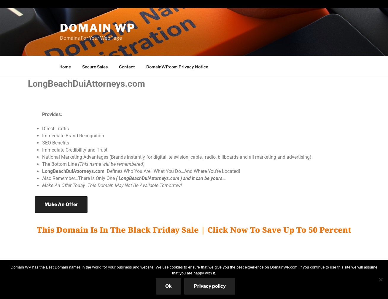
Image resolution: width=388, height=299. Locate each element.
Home (65, 66)
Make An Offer (61, 204)
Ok (168, 286)
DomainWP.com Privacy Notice (177, 66)
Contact (127, 66)
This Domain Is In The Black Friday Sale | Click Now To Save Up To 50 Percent (194, 229)
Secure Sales (95, 66)
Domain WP (98, 27)
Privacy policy (210, 286)
